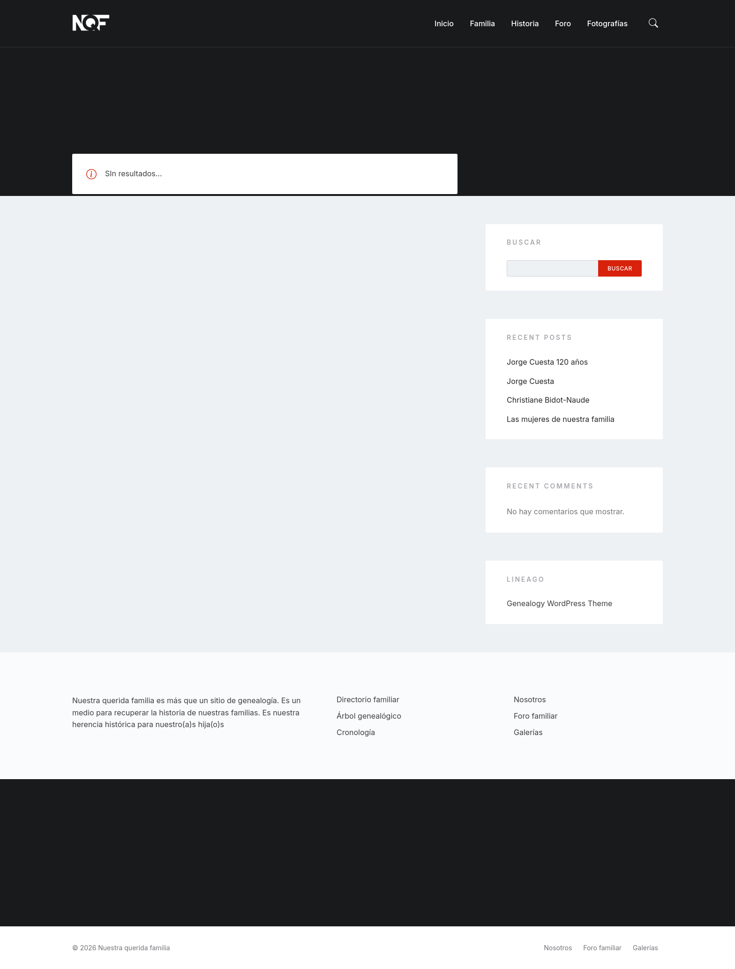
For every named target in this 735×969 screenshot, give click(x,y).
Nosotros (530, 699)
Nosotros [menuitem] (558, 948)
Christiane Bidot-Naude (548, 400)
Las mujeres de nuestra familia (561, 419)
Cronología (356, 732)
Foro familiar (536, 716)
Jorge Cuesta (530, 381)
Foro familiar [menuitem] (602, 948)
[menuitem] (444, 23)
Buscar (524, 242)
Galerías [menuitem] (645, 948)
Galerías (528, 732)
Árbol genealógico (369, 716)
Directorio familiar (368, 699)
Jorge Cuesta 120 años (547, 362)
